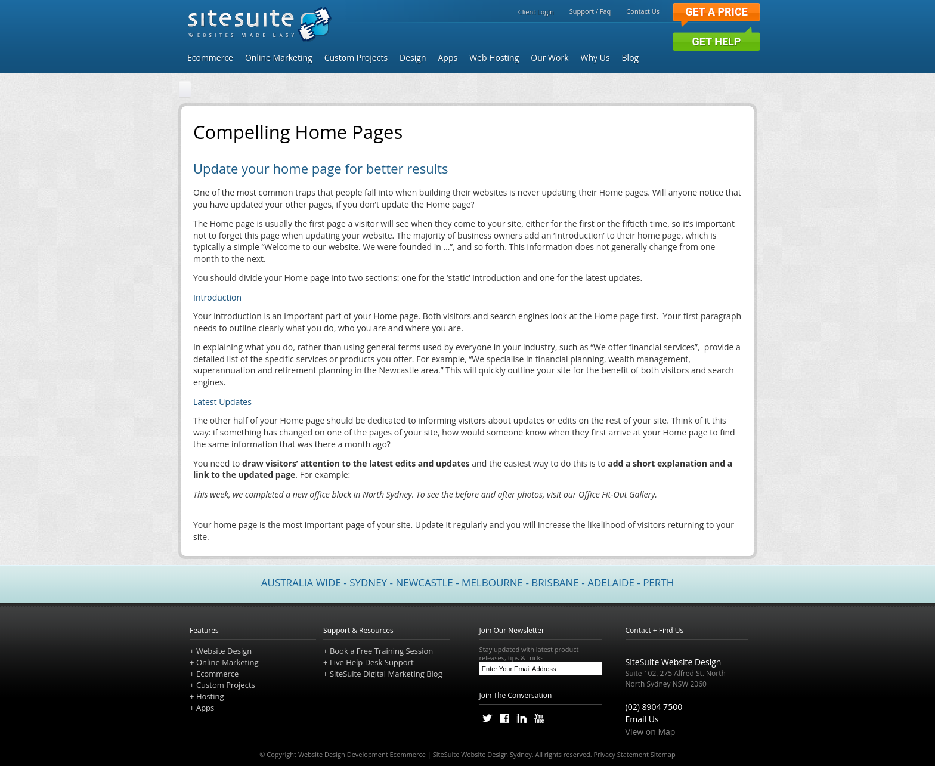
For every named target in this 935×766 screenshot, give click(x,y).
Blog (630, 57)
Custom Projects (356, 57)
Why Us (595, 57)
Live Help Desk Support (372, 662)
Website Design (224, 650)
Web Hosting (494, 57)
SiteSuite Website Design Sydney (482, 754)
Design (413, 57)
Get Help (716, 41)
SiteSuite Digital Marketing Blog (386, 673)
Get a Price (716, 11)
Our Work (549, 57)
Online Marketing (278, 57)
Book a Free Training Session (381, 650)
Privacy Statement (621, 754)
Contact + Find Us (655, 630)
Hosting (210, 696)
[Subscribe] (592, 668)
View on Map (651, 731)
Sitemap (663, 754)
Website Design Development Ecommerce (362, 754)
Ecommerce (210, 57)
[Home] (184, 89)
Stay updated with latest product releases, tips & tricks (540, 653)
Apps (447, 57)
